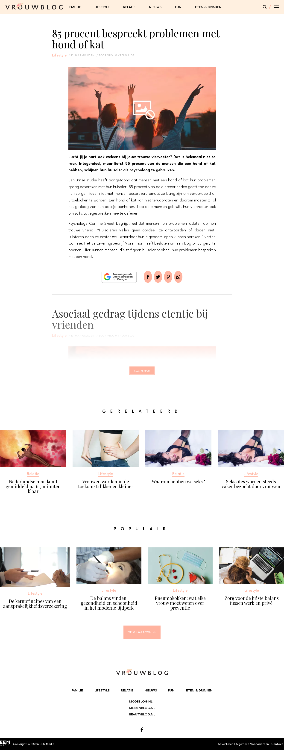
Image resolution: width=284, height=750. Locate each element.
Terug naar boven (139, 637)
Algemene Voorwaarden (252, 744)
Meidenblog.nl (142, 708)
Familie (75, 7)
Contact (277, 744)
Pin (170, 277)
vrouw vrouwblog (121, 55)
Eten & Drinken (208, 7)
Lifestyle (102, 7)
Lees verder (142, 373)
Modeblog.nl (140, 701)
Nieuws (155, 7)
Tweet (156, 277)
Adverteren (225, 744)
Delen (142, 277)
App (184, 277)
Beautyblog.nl (142, 714)
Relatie (129, 7)
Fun (178, 7)
